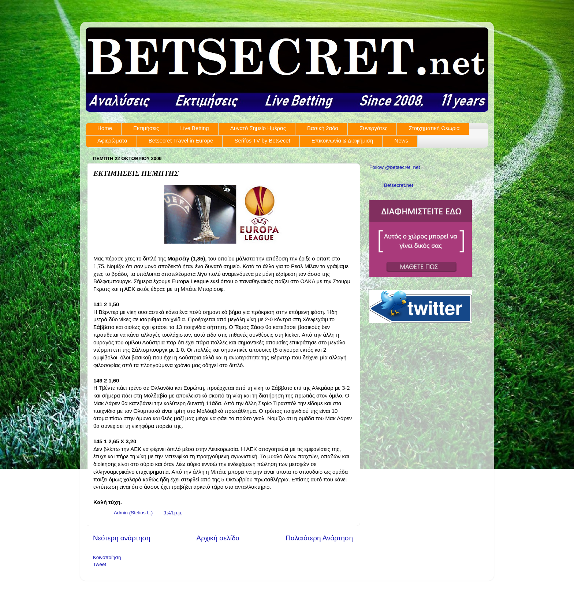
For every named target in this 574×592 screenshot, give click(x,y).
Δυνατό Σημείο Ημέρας (258, 128)
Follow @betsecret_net (394, 167)
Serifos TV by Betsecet (262, 140)
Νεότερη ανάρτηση (121, 538)
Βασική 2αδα (322, 128)
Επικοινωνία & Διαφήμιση (342, 140)
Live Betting (194, 128)
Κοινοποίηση (107, 557)
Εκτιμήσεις (146, 128)
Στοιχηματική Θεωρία (434, 128)
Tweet (99, 564)
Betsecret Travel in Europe (181, 140)
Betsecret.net (398, 185)
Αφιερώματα (112, 140)
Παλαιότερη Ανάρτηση (319, 538)
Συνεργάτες (373, 128)
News (401, 140)
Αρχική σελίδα (218, 538)
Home (104, 128)
